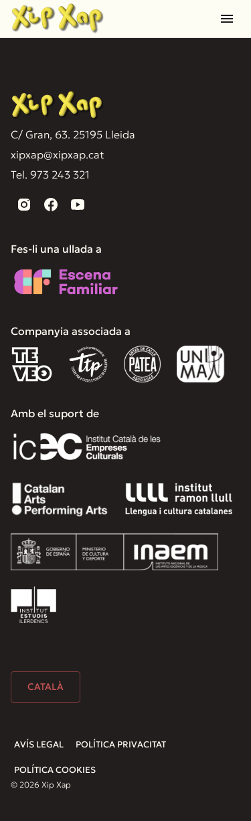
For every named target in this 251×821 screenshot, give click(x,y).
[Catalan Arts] (59, 499)
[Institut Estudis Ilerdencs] (33, 604)
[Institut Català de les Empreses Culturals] (87, 446)
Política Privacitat (121, 744)
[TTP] (88, 364)
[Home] (57, 18)
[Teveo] (32, 364)
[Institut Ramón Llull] (178, 499)
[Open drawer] (227, 18)
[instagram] (24, 204)
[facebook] (50, 204)
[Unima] (203, 364)
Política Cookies (55, 770)
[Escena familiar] (66, 281)
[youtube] (77, 204)
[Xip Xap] (57, 106)
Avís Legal (39, 744)
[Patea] (142, 364)
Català (45, 687)
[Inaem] (114, 552)
